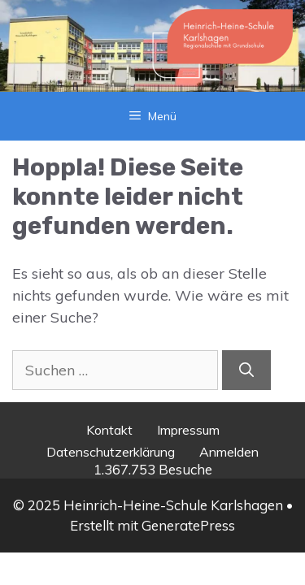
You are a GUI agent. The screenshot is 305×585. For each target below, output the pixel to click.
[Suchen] (246, 370)
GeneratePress (188, 525)
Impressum (188, 430)
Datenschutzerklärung (110, 452)
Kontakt (109, 430)
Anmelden (229, 452)
